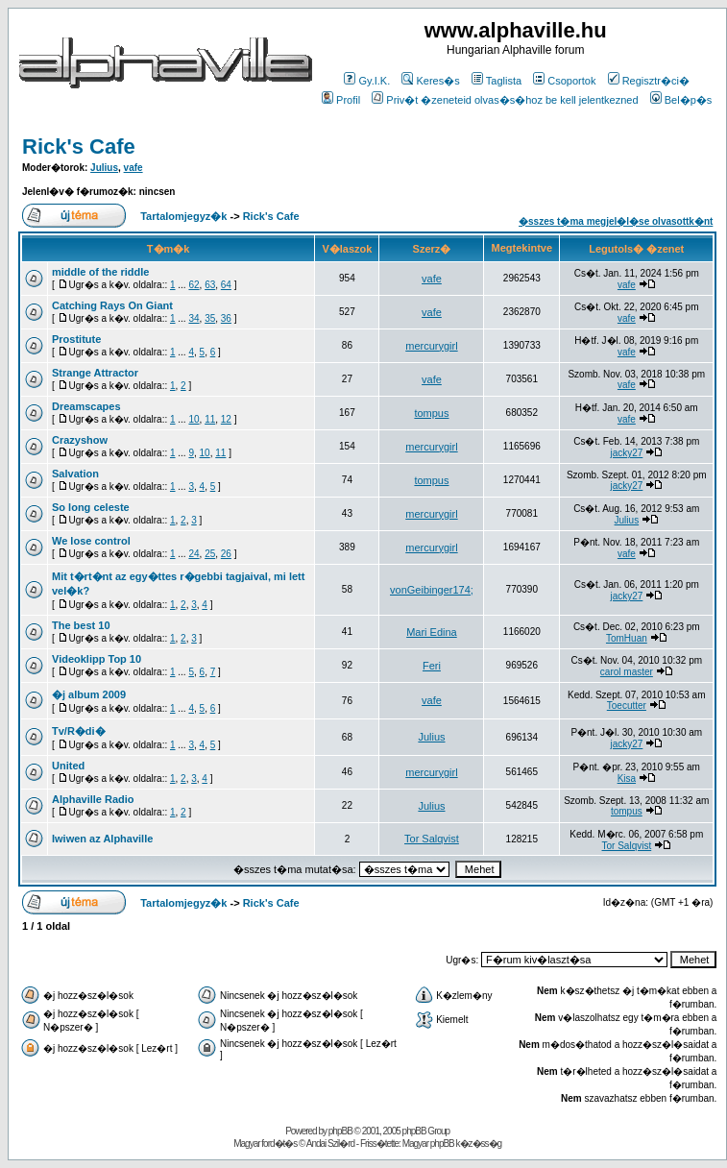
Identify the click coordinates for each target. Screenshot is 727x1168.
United (68, 765)
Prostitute (76, 339)
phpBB (340, 1131)
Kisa (627, 778)
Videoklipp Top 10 (96, 659)
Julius (104, 167)
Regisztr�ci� (649, 80)
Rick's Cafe (78, 146)
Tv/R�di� (79, 731)
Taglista (496, 80)
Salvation (75, 473)
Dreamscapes (86, 406)
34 (193, 318)
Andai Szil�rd (330, 1143)
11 (210, 419)
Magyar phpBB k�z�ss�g (452, 1143)
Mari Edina (431, 632)
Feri (432, 665)
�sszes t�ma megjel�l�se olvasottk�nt (616, 221)
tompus (431, 413)
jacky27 (626, 453)
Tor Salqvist (431, 838)
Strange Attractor (95, 372)
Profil (341, 100)
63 (210, 285)
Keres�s (430, 80)
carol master (626, 672)
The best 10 (81, 625)
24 (193, 553)
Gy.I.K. (367, 80)
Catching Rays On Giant (112, 305)
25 (210, 553)
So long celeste (91, 507)
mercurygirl (431, 346)
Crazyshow (80, 440)
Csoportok (564, 80)
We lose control (91, 541)
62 (193, 285)
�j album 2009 (89, 694)
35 (210, 318)
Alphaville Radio (93, 799)
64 (226, 285)
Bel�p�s (681, 100)
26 (226, 553)
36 (226, 318)
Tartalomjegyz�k (183, 216)
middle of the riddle (100, 272)
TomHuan (626, 638)
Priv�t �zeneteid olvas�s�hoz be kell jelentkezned (505, 100)
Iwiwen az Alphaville (102, 838)
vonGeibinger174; (431, 590)
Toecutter (626, 705)
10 (193, 419)
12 (226, 419)
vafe (133, 167)
